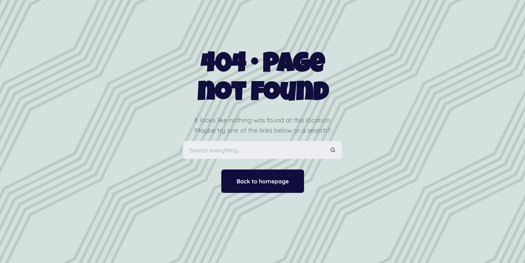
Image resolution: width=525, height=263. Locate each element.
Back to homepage (263, 181)
